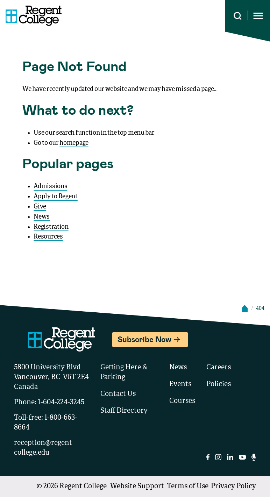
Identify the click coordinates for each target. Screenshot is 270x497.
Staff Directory (124, 410)
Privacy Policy (233, 486)
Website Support (137, 486)
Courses (182, 401)
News (42, 217)
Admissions (50, 186)
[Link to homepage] (31, 15)
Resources (48, 237)
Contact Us (118, 394)
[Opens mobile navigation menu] (258, 16)
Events (180, 384)
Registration (51, 227)
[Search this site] (237, 16)
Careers (218, 367)
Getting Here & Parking (124, 372)
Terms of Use (187, 486)
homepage (73, 143)
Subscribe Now (144, 338)
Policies (218, 384)
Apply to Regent (56, 196)
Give (40, 207)
